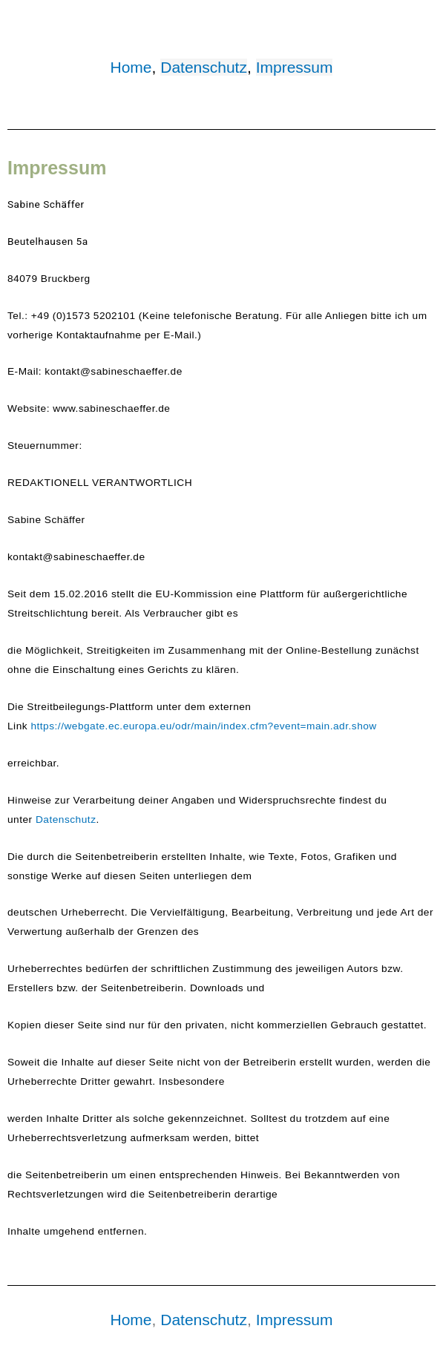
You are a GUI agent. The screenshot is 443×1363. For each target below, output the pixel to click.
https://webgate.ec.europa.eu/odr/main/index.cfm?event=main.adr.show (203, 726)
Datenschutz (203, 67)
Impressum (294, 67)
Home (131, 67)
